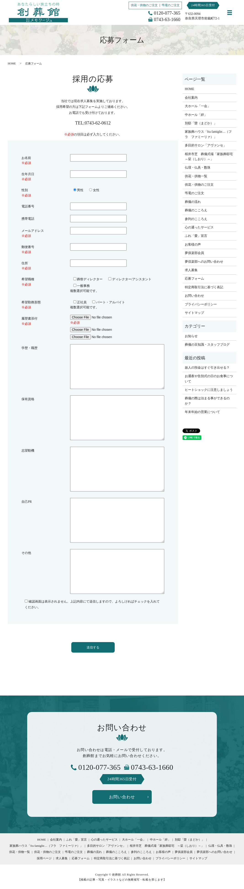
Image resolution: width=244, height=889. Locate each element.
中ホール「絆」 (196, 114)
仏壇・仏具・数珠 (197, 167)
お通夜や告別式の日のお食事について (209, 378)
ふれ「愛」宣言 (196, 236)
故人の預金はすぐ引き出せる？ (207, 367)
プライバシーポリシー (201, 304)
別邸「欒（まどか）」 (201, 123)
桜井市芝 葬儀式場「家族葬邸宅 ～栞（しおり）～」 (209, 156)
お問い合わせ (194, 295)
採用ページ (44, 858)
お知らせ (191, 336)
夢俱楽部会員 (194, 253)
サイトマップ (194, 313)
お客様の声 (193, 244)
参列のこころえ (196, 219)
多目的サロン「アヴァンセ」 (205, 145)
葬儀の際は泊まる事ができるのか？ (207, 401)
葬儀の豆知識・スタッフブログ (207, 344)
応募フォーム (194, 278)
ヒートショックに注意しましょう (209, 390)
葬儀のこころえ (196, 210)
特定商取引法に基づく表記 (204, 287)
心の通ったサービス (199, 227)
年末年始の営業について (202, 412)
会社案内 (191, 97)
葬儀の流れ (193, 202)
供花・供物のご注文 (144, 5)
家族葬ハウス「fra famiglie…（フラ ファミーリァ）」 (208, 134)
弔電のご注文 (171, 5)
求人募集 (191, 270)
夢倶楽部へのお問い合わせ (204, 261)
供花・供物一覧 (196, 176)
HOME (12, 63)
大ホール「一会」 (197, 106)
